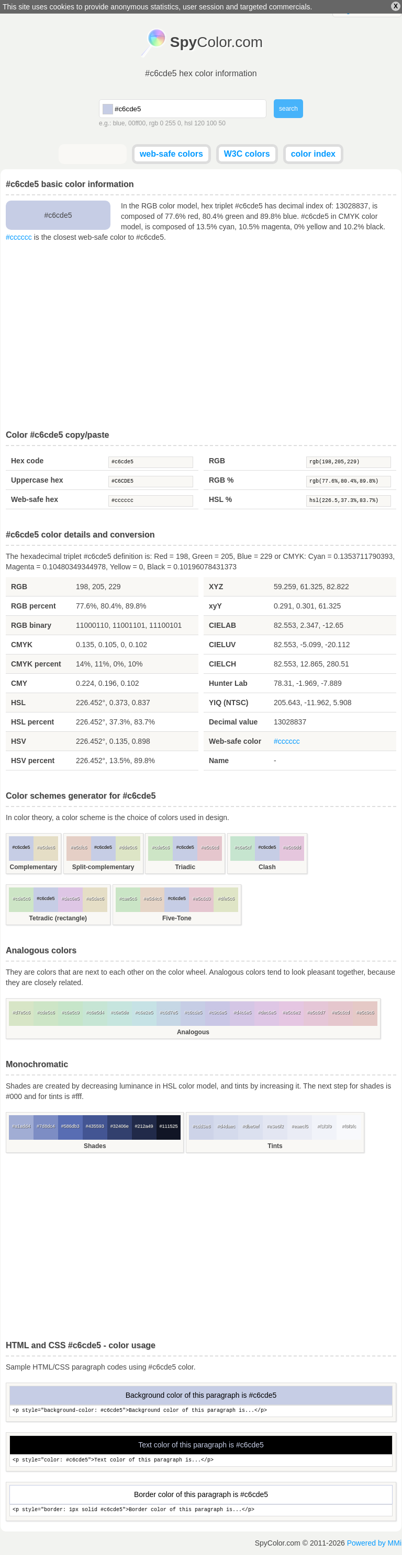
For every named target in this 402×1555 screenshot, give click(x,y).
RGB (217, 461)
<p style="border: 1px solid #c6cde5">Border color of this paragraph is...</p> (201, 1510)
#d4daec (226, 1126)
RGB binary (31, 625)
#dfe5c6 (226, 898)
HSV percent (32, 760)
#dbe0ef (250, 1126)
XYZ (216, 586)
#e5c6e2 (291, 1012)
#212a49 (144, 1126)
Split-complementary (103, 867)
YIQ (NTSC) (228, 702)
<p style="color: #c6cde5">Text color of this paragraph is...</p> (201, 1461)
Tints (274, 1146)
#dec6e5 (70, 898)
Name (219, 760)
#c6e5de (119, 1012)
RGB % (221, 480)
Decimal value (233, 722)
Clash (267, 867)
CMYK (21, 644)
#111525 (168, 1126)
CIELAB (222, 625)
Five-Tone (177, 918)
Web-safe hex (34, 499)
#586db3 (70, 1126)
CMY (19, 683)
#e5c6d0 (202, 898)
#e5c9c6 (365, 1012)
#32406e (119, 1126)
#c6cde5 (150, 462)
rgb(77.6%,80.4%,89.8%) (348, 481)
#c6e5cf (242, 847)
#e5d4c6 (152, 898)
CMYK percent (36, 664)
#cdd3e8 (202, 1126)
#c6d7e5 (169, 1012)
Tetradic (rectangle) (58, 918)
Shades (95, 1146)
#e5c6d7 (316, 1012)
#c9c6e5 (218, 1012)
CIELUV (222, 644)
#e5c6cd (210, 847)
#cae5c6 (128, 898)
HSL (18, 702)
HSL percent (32, 722)
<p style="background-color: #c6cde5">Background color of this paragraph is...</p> (201, 1411)
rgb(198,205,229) (348, 462)
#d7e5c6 (21, 1012)
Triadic (185, 867)
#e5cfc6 (78, 847)
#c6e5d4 (95, 1012)
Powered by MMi (374, 1543)
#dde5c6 (128, 847)
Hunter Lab (228, 683)
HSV (18, 741)
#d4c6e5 (242, 1012)
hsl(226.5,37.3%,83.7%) (348, 501)
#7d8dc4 (46, 1126)
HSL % (220, 499)
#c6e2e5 (144, 1012)
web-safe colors (171, 153)
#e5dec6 (46, 847)
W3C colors (247, 153)
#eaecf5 (299, 1126)
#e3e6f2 (275, 1126)
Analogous (193, 1032)
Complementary (34, 867)
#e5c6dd (292, 847)
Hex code (27, 461)
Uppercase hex (37, 480)
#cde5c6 (161, 847)
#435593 (95, 1126)
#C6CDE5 (150, 481)
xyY (215, 606)
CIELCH (222, 664)
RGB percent (33, 606)
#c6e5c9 (70, 1012)
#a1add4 (21, 1126)
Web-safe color (235, 741)
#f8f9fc (349, 1126)
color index (313, 153)
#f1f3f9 (324, 1126)
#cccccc (19, 237)
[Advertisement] (201, 336)
